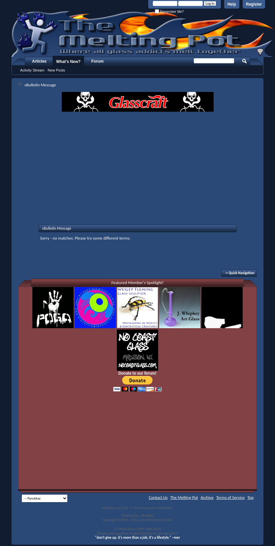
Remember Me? (169, 12)
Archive (207, 497)
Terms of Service (230, 497)
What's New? (68, 61)
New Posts (56, 70)
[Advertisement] (137, 161)
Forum (97, 61)
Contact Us (158, 497)
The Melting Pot (184, 497)
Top (250, 497)
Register (254, 4)
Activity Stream (32, 70)
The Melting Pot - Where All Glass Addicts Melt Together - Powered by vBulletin (143, 34)
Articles (39, 61)
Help (231, 4)
